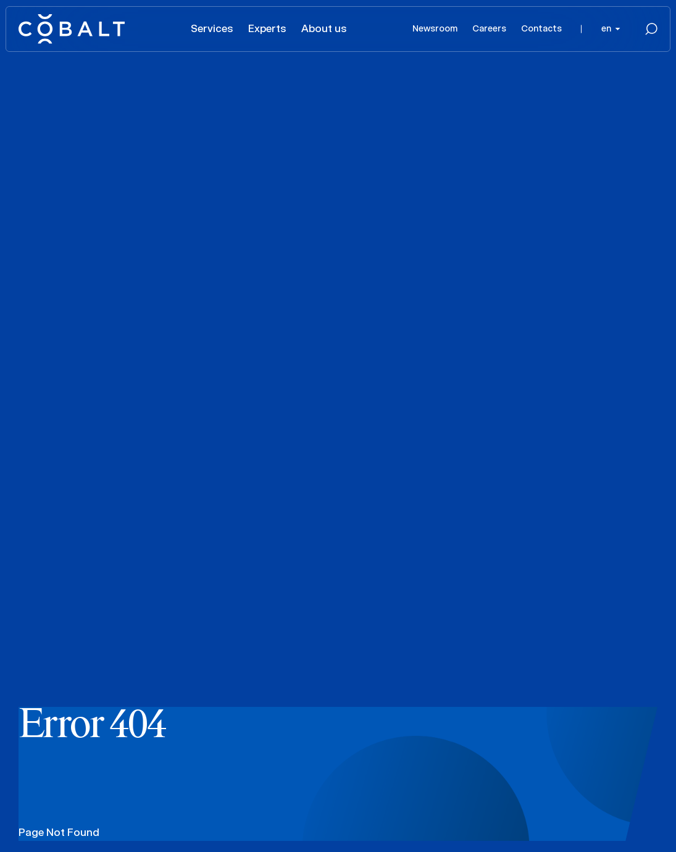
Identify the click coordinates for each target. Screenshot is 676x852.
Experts (267, 28)
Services (212, 28)
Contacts (541, 28)
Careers (489, 28)
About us (324, 28)
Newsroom (434, 28)
